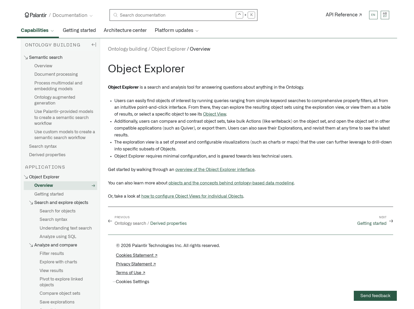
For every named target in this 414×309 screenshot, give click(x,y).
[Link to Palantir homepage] (36, 15)
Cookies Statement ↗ (136, 255)
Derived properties (47, 155)
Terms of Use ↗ (130, 273)
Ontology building (127, 49)
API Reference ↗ (344, 15)
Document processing (56, 74)
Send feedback (375, 296)
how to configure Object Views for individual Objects (192, 196)
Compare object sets (60, 293)
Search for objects (58, 211)
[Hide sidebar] (93, 44)
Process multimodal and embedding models (58, 86)
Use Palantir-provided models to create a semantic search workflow (63, 117)
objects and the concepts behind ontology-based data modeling (231, 183)
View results (51, 271)
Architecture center (125, 30)
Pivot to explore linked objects (61, 282)
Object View (214, 114)
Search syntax (43, 146)
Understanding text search (66, 228)
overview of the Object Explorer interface (215, 170)
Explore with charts (58, 262)
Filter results (52, 253)
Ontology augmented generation (54, 100)
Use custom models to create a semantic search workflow (64, 135)
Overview (43, 66)
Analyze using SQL (58, 237)
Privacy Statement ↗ (136, 264)
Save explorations (57, 302)
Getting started (79, 30)
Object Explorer (168, 49)
